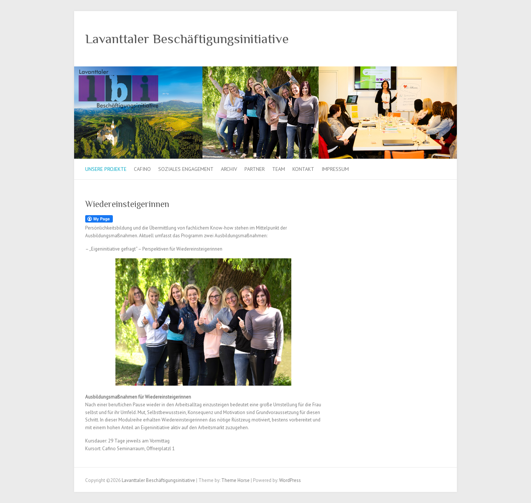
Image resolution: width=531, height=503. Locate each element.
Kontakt (303, 169)
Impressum (335, 169)
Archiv (229, 169)
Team (278, 169)
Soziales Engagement (186, 169)
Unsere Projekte (105, 169)
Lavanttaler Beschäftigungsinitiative (187, 38)
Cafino (142, 169)
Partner (254, 169)
